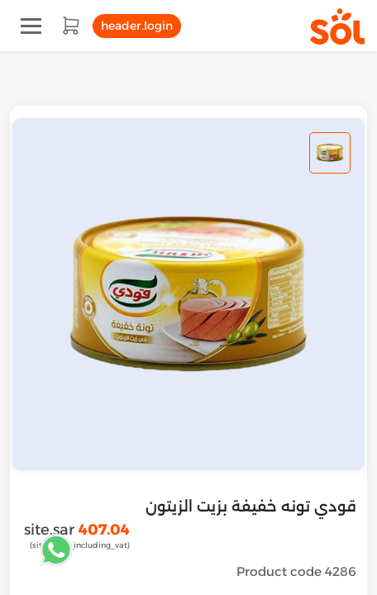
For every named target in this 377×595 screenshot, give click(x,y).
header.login (137, 25)
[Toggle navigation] (31, 26)
